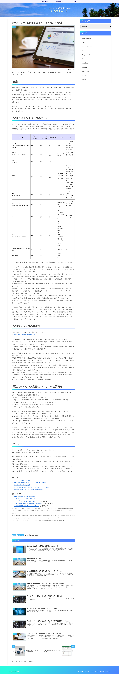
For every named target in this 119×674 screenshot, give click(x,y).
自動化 (84, 79)
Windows (84, 67)
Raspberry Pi (86, 55)
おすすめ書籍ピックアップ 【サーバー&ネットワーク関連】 (32, 487)
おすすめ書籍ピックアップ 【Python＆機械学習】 (29, 489)
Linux (14, 535)
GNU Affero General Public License (24, 496)
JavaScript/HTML (87, 38)
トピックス (20, 535)
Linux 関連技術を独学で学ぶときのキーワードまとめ (30, 482)
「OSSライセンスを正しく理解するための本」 (28, 503)
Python (84, 51)
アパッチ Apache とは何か (22, 480)
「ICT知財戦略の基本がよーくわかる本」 (26, 506)
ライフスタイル (34, 535)
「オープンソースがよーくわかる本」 (25, 501)
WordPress (85, 71)
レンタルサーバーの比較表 (22, 485)
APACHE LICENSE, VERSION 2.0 (24, 334)
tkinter (84, 59)
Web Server (85, 63)
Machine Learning (87, 47)
